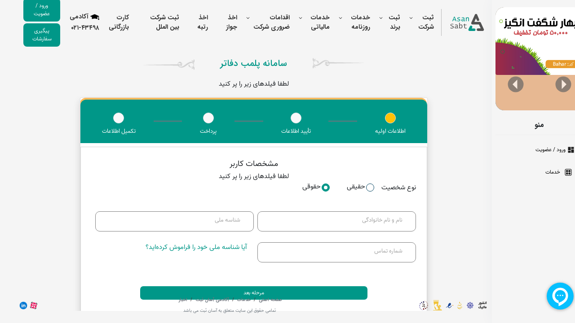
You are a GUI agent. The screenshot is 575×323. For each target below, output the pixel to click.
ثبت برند (382, 22)
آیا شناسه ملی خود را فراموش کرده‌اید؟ (183, 247)
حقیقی (348, 187)
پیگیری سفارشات (30, 34)
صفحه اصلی (257, 300)
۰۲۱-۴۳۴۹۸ (73, 28)
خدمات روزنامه (348, 22)
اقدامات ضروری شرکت (259, 22)
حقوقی (304, 187)
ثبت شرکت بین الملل (152, 22)
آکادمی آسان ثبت (199, 300)
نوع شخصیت (386, 188)
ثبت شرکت (414, 22)
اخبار (171, 300)
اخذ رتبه (190, 22)
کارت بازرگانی (107, 22)
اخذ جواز (219, 22)
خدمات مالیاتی (308, 22)
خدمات (231, 300)
